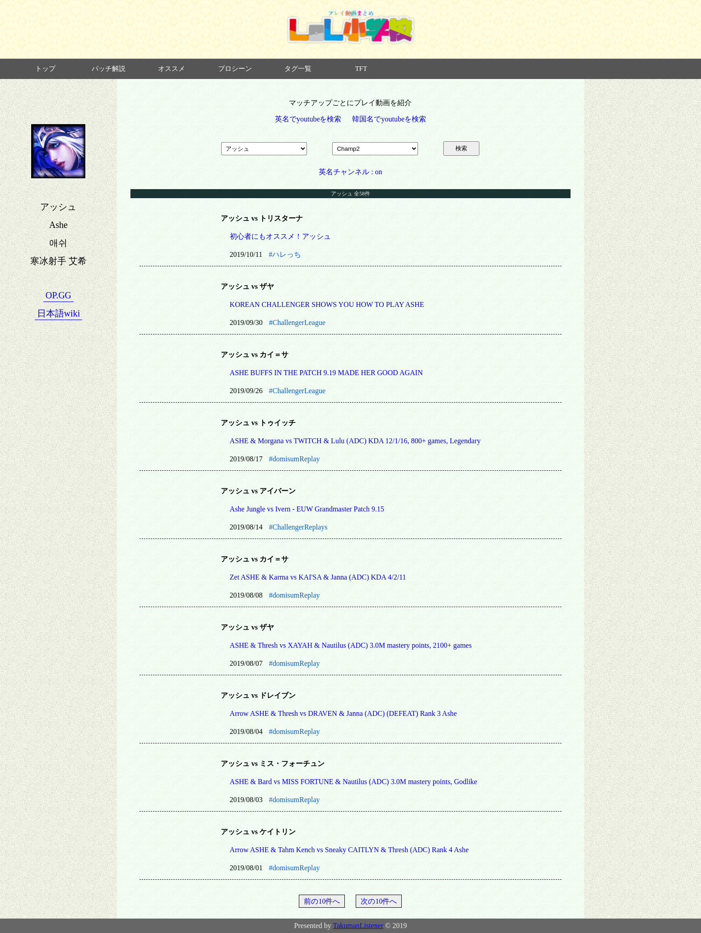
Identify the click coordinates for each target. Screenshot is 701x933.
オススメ (171, 68)
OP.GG (58, 295)
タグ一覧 (297, 68)
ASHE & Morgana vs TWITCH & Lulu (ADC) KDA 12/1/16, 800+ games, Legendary (355, 441)
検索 (461, 148)
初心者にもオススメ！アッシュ (280, 236)
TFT (361, 68)
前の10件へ (322, 901)
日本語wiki (58, 313)
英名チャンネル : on (350, 172)
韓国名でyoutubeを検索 (389, 119)
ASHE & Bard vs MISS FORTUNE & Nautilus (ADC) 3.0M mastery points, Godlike (353, 781)
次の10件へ (379, 901)
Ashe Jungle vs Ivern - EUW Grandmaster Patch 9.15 (307, 509)
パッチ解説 (108, 68)
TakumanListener (358, 925)
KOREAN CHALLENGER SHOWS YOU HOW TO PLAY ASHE (327, 304)
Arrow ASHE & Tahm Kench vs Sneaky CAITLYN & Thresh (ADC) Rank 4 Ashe (349, 850)
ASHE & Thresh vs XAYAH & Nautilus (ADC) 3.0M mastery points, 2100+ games (351, 645)
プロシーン (235, 68)
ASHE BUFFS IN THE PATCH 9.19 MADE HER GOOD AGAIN (326, 372)
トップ (45, 68)
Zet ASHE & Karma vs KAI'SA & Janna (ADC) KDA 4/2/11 (318, 577)
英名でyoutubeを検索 (308, 119)
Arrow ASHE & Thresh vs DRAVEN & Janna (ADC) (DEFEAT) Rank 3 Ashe (343, 713)
